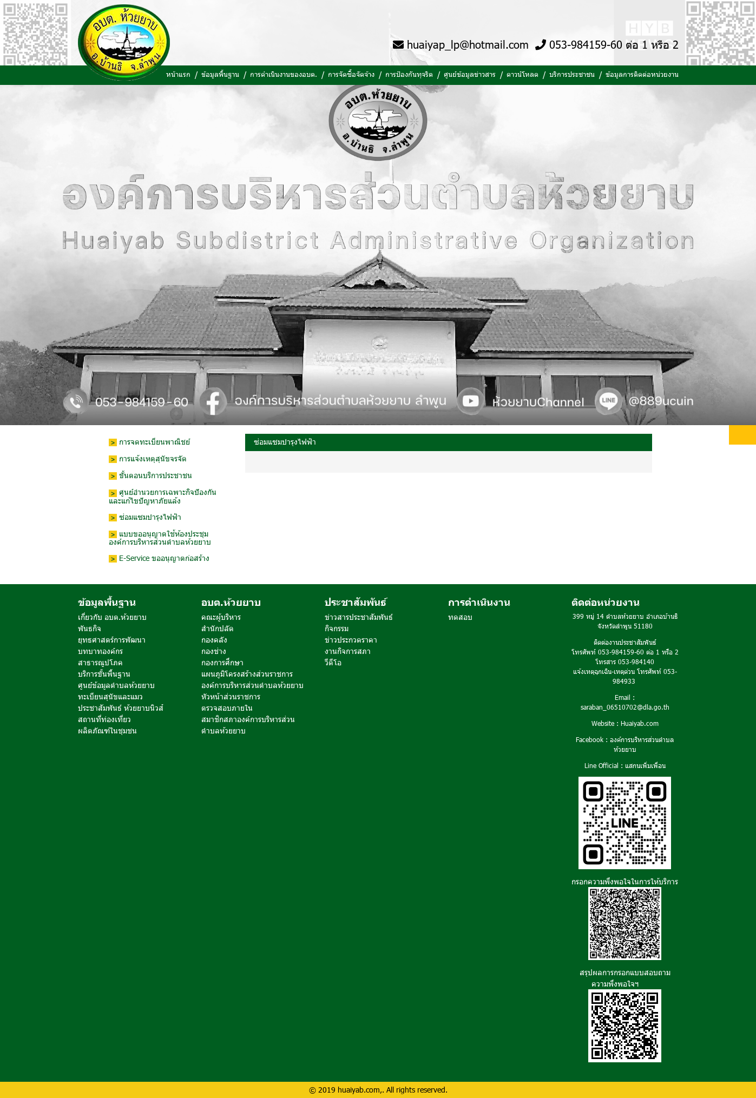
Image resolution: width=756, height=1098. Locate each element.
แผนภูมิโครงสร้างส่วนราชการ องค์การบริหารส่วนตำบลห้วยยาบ (252, 679)
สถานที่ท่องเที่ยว (104, 719)
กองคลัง (214, 639)
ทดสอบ (460, 616)
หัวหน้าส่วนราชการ (230, 696)
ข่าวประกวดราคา (351, 639)
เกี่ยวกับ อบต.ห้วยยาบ (112, 616)
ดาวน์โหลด (522, 74)
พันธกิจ (89, 628)
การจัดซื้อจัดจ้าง (351, 74)
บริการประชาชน (572, 74)
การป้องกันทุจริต (409, 74)
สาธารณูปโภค (100, 662)
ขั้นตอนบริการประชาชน (150, 476)
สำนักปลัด (217, 628)
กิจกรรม (337, 628)
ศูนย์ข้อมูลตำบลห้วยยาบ (116, 685)
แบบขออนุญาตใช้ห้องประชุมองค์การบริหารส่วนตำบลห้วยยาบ (160, 538)
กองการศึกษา (222, 662)
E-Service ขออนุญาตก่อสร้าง (159, 558)
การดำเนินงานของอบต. (283, 74)
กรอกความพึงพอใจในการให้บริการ (624, 881)
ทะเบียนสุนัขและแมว (110, 696)
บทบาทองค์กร (100, 651)
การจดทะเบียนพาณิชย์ (149, 442)
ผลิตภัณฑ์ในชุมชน (107, 730)
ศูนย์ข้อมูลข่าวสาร (470, 74)
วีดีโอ (333, 662)
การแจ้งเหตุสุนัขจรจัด (148, 459)
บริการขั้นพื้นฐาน (104, 673)
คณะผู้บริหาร (221, 616)
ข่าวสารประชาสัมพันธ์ (359, 616)
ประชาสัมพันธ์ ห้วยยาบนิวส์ (120, 707)
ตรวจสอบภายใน (227, 707)
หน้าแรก (178, 74)
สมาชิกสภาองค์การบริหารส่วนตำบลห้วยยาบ (248, 725)
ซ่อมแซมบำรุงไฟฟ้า (145, 517)
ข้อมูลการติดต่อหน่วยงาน (642, 74)
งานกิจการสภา (348, 651)
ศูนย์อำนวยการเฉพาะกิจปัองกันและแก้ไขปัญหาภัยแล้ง (162, 496)
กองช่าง (213, 651)
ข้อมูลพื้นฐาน (220, 74)
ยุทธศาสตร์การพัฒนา (112, 639)
